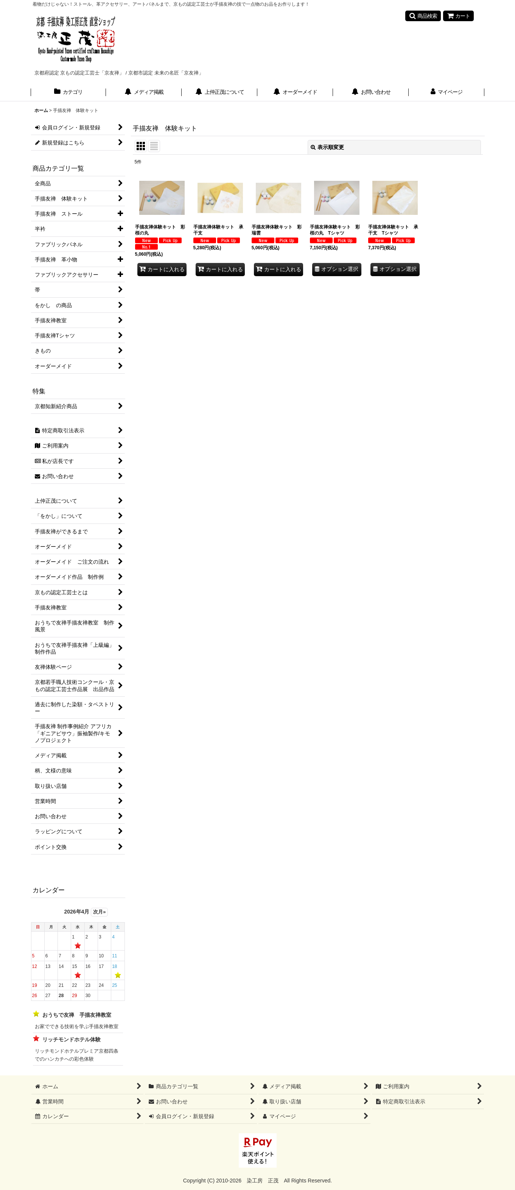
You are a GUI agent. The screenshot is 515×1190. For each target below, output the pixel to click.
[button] (423, 16)
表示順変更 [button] (327, 147)
